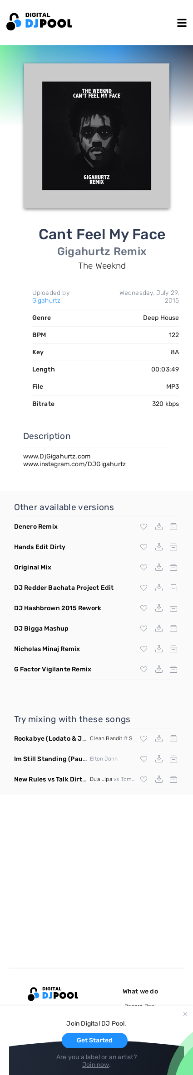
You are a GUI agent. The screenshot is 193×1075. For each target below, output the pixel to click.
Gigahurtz (46, 300)
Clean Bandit (106, 738)
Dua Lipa (101, 779)
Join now (95, 1065)
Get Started (95, 1040)
